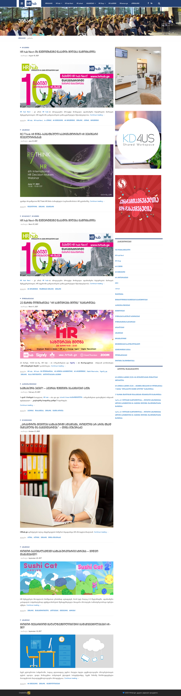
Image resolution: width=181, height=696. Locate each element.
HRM (116, 283)
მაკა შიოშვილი (34, 375)
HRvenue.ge (124, 4)
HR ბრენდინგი (79, 371)
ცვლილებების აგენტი (52, 375)
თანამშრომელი (42, 611)
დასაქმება (39, 411)
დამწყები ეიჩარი (46, 289)
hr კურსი (47, 120)
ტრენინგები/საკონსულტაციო (127, 344)
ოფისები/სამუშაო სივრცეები (127, 316)
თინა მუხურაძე (54, 537)
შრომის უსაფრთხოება (124, 361)
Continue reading (97, 115)
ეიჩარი (79, 120)
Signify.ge (103, 371)
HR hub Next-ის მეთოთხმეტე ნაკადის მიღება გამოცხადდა (58, 52)
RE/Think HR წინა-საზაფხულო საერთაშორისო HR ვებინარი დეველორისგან (59, 136)
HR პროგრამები (121, 278)
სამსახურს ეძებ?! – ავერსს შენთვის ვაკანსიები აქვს (55, 388)
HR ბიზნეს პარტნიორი (63, 371)
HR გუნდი (25, 48)
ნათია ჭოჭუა (58, 411)
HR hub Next (69, 4)
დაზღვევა (119, 294)
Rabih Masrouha (92, 371)
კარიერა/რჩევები (29, 384)
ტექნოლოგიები (53, 684)
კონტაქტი (135, 4)
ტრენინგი (94, 120)
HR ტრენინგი (69, 120)
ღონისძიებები (28, 299)
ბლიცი (36, 537)
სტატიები (90, 4)
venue (117, 289)
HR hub (58, 4)
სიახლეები (119, 328)
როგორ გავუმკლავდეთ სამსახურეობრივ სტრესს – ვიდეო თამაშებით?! (59, 553)
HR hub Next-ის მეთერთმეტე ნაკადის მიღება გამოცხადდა (58, 220)
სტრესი (72, 611)
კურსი (86, 120)
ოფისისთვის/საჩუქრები (125, 322)
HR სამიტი (112, 4)
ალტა (29, 537)
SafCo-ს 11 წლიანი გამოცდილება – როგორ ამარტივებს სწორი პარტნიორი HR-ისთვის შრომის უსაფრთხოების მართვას (138, 403)
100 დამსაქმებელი (122, 250)
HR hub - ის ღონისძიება (43, 371)
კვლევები (54, 611)
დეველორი (32, 207)
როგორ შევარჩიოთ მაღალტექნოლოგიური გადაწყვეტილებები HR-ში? (65, 626)
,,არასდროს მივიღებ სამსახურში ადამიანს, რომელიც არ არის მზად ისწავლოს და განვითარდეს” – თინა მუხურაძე (65, 426)
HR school (80, 4)
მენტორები (120, 311)
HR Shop (101, 4)
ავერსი (30, 411)
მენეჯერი (64, 611)
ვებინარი (50, 207)
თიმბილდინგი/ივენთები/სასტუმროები (131, 300)
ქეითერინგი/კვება (123, 350)
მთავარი (48, 4)
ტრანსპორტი (120, 339)
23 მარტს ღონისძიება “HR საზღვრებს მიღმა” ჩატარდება (57, 303)
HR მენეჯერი (58, 120)
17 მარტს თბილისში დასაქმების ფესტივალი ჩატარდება (138, 395)
